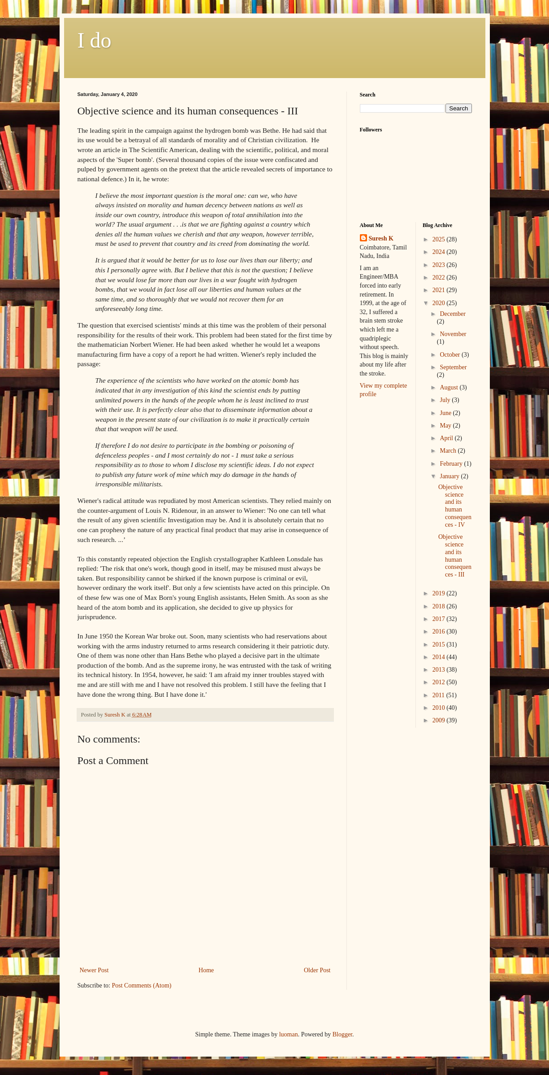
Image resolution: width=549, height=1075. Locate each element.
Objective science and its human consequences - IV (454, 506)
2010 (439, 707)
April (447, 438)
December (453, 313)
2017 (439, 619)
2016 (439, 631)
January (450, 476)
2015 (439, 644)
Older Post (317, 970)
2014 (439, 657)
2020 (439, 303)
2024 (439, 252)
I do (95, 40)
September (453, 367)
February (452, 463)
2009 (439, 720)
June (446, 413)
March (449, 450)
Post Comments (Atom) (142, 985)
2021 (439, 290)
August (449, 387)
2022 (439, 277)
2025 (439, 239)
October (451, 354)
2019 (439, 593)
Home (206, 970)
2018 (439, 606)
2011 (439, 695)
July (446, 400)
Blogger (342, 1034)
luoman (288, 1034)
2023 (439, 265)
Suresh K (381, 238)
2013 (439, 669)
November (453, 334)
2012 (439, 682)
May (446, 425)
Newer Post (94, 970)
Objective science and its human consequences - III (454, 555)
